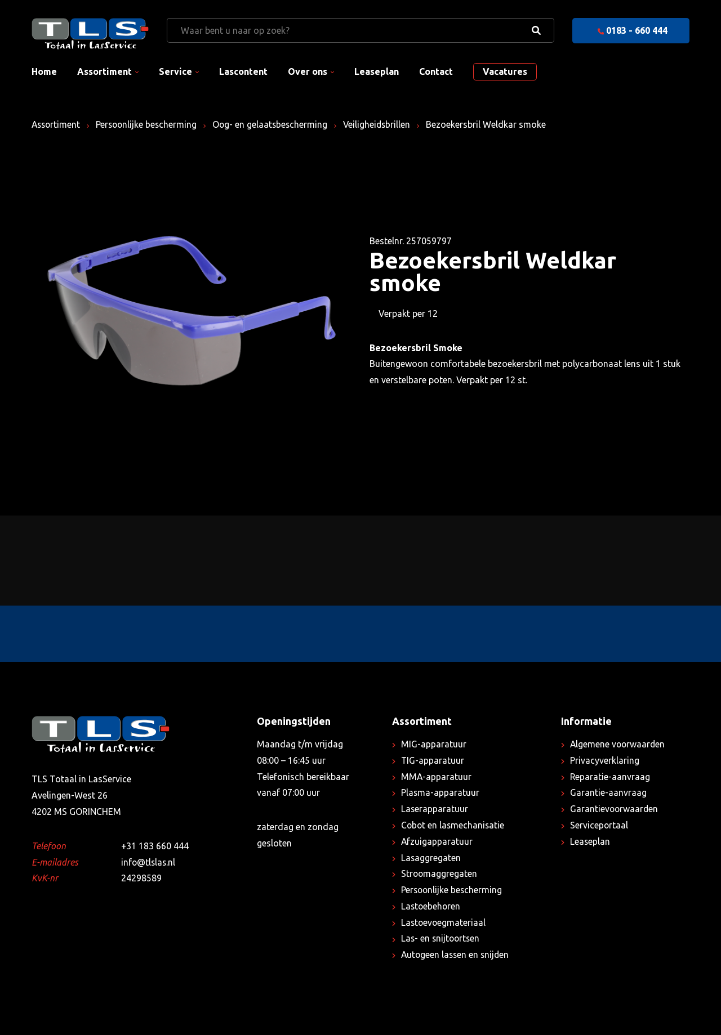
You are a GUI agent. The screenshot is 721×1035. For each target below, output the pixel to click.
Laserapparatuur (435, 809)
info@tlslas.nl (149, 862)
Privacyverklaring (604, 760)
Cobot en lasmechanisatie (453, 825)
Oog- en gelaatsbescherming (275, 124)
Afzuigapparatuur (437, 841)
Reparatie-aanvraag (610, 777)
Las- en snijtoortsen (441, 938)
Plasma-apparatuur (440, 792)
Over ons (307, 71)
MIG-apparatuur (433, 744)
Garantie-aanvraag (608, 792)
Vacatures (505, 71)
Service (175, 71)
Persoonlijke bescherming (149, 124)
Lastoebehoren (431, 906)
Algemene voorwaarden (618, 744)
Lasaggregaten (431, 858)
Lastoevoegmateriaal (444, 922)
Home (44, 71)
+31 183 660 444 (155, 846)
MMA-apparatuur (436, 777)
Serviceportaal (599, 825)
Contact (436, 71)
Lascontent (243, 71)
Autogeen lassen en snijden (456, 954)
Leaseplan (376, 71)
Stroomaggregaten (439, 873)
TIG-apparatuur (433, 760)
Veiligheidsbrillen (383, 124)
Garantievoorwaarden (615, 809)
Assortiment (104, 71)
